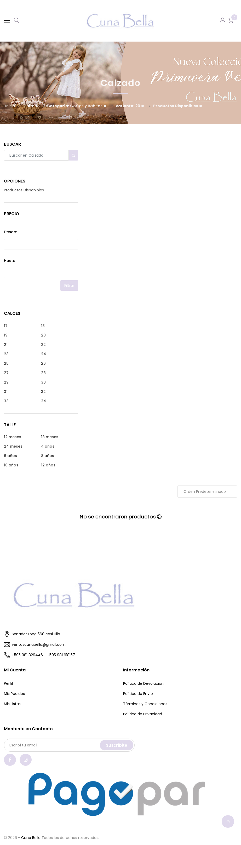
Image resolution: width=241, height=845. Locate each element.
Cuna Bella (31, 837)
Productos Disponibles (24, 190)
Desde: (10, 232)
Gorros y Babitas (76, 106)
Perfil (8, 683)
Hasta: (10, 260)
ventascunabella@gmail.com (35, 645)
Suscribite (116, 745)
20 (130, 106)
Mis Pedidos (14, 693)
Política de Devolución (143, 683)
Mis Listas (12, 703)
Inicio (10, 106)
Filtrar (69, 285)
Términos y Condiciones (145, 703)
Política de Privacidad (142, 714)
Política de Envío (138, 693)
